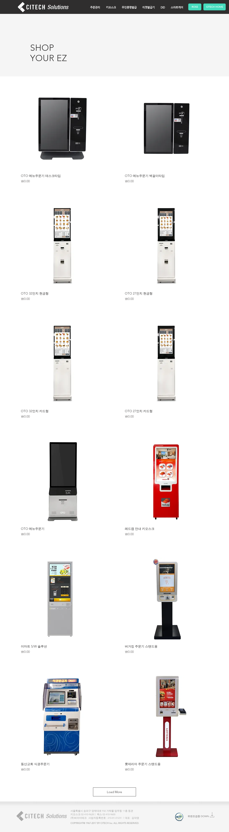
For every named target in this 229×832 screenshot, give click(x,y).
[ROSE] (194, 7)
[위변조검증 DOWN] (198, 816)
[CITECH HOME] (214, 7)
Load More (114, 792)
